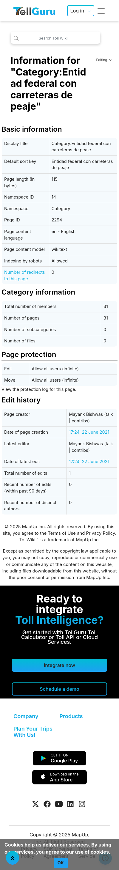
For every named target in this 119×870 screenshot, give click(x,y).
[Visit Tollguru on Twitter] (35, 804)
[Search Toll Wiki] (55, 38)
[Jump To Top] (12, 858)
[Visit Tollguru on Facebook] (47, 804)
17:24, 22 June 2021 (89, 432)
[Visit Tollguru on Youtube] (59, 804)
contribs (80, 420)
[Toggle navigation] (101, 10)
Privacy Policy (100, 533)
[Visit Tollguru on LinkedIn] (70, 804)
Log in (77, 11)
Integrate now (59, 665)
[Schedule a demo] (59, 689)
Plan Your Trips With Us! (32, 732)
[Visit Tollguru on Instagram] (82, 804)
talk (109, 414)
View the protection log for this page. (38, 389)
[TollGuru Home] (34, 10)
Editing (104, 60)
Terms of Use (62, 533)
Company (25, 716)
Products (71, 716)
